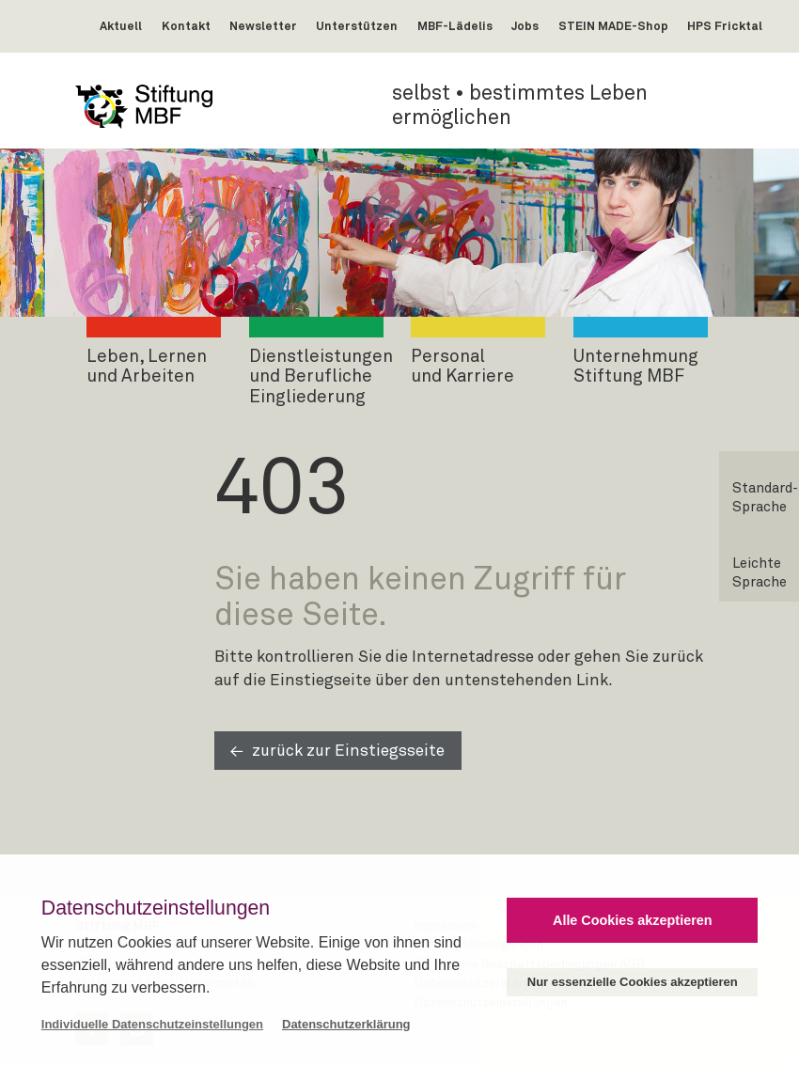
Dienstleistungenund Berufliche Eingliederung (321, 377)
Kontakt (186, 27)
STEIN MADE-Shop (613, 27)
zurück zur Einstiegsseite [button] (348, 752)
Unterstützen (357, 27)
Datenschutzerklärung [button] (346, 1024)
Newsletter (263, 27)
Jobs (525, 27)
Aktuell (121, 27)
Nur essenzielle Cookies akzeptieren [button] (632, 982)
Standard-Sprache (765, 497)
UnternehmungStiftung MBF (635, 367)
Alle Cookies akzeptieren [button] (633, 920)
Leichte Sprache (759, 572)
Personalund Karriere (462, 367)
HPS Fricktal (724, 27)
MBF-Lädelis (455, 27)
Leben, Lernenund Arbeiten (146, 367)
